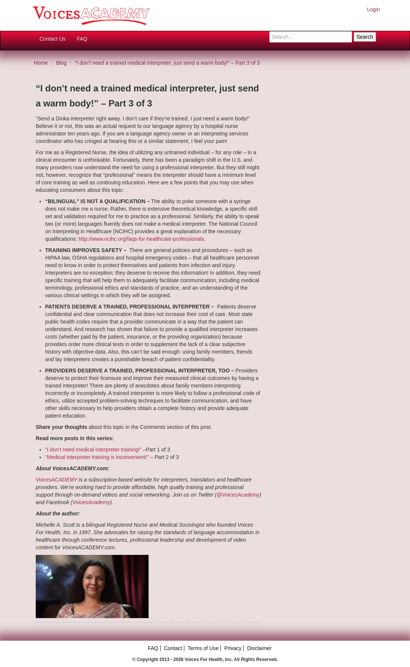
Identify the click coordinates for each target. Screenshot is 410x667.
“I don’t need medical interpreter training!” (93, 450)
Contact (173, 648)
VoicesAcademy (91, 502)
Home (41, 63)
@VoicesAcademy (238, 495)
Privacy (232, 648)
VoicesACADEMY (56, 480)
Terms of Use (203, 648)
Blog (61, 63)
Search (365, 37)
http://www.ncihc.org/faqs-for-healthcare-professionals (141, 239)
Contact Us (52, 39)
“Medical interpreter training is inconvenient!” (97, 457)
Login (373, 9)
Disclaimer (259, 648)
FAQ (82, 39)
